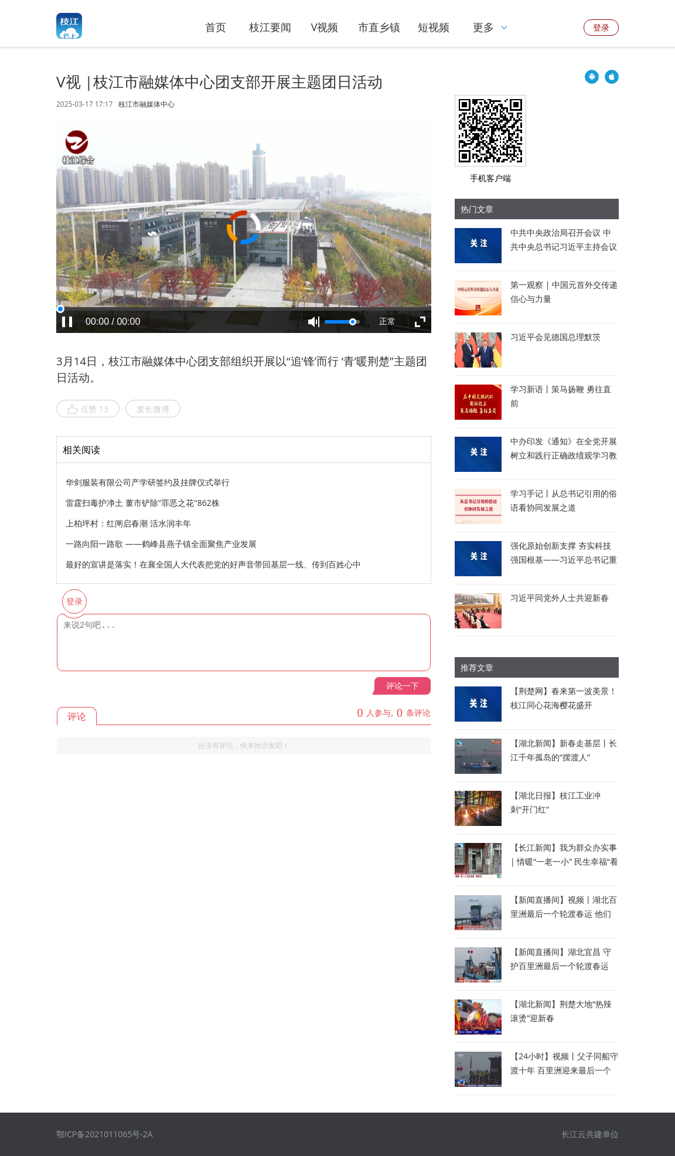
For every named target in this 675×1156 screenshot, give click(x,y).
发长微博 (153, 408)
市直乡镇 (379, 27)
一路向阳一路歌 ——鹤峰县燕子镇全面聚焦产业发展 (161, 543)
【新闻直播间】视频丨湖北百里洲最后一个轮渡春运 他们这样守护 (563, 913)
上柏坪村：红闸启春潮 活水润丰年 (128, 523)
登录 (601, 27)
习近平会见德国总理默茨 (555, 336)
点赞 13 (87, 409)
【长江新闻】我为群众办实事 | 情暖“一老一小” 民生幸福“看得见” (564, 861)
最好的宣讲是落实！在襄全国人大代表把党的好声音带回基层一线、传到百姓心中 (213, 564)
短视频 (433, 27)
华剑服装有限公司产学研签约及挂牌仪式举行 (148, 482)
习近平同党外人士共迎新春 (559, 597)
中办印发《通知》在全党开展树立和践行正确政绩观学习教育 (563, 455)
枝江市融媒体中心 (146, 104)
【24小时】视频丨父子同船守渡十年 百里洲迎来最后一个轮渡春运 (564, 1070)
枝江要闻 (270, 27)
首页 (215, 27)
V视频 (325, 27)
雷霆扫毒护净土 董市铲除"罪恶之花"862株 (143, 502)
